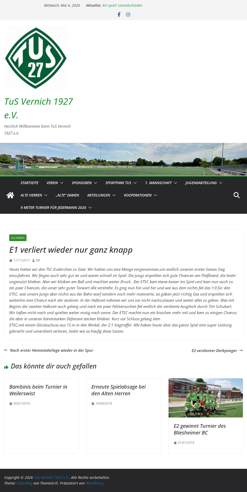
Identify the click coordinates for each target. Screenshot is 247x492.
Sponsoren (82, 182)
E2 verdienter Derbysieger (217, 350)
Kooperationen (138, 195)
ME (38, 260)
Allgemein (17, 238)
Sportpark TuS (118, 182)
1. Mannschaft (158, 182)
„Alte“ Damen (67, 195)
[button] (61, 182)
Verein (52, 182)
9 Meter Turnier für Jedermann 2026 (53, 207)
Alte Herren (31, 195)
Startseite (29, 182)
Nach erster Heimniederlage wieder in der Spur (48, 350)
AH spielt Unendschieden (122, 5)
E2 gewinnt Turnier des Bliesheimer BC (200, 429)
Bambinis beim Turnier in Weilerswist (38, 390)
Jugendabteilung (201, 182)
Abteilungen (98, 195)
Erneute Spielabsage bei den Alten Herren (118, 390)
